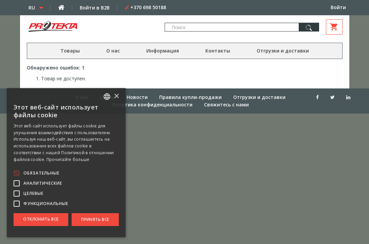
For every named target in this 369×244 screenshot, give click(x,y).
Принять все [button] (95, 219)
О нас (113, 50)
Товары (70, 50)
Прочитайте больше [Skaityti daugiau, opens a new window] (68, 159)
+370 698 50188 (148, 7)
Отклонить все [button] (40, 219)
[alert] (66, 162)
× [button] (116, 96)
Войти (338, 7)
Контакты (217, 50)
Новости (137, 97)
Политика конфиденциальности (152, 104)
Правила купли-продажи (190, 97)
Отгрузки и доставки (283, 50)
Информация (162, 50)
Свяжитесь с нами (226, 104)
